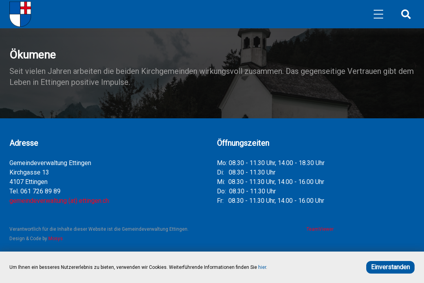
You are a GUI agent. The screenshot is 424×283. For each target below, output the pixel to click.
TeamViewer (319, 229)
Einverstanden (390, 267)
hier (262, 267)
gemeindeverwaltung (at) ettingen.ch (59, 200)
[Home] (20, 14)
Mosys (55, 238)
